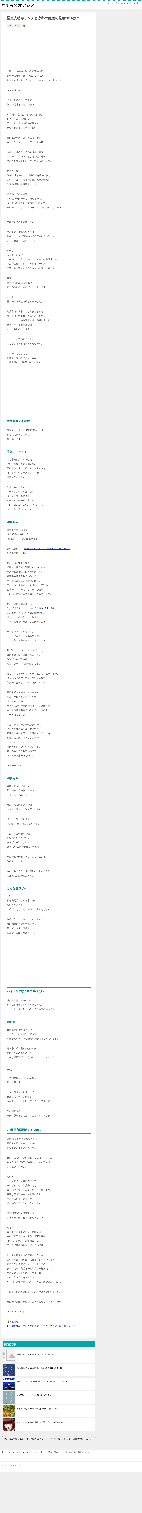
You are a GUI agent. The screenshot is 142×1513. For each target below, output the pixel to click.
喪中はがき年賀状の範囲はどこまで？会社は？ (35, 1354)
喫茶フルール (32, 567)
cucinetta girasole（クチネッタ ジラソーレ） (47, 548)
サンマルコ (15, 742)
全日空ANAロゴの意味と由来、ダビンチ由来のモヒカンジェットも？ (44, 1382)
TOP (15, 1452)
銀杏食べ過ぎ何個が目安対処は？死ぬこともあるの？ (38, 1409)
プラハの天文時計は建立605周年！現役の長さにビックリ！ (26, 1439)
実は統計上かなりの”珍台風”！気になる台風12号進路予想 (39, 1368)
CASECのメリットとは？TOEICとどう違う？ (35, 1395)
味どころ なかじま (18, 795)
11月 (10, 26)
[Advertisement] (49, 48)
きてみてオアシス (18, 5)
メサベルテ (15, 636)
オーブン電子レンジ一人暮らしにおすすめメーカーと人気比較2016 (73, 1439)
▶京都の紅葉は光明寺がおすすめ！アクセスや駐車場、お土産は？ (41, 1326)
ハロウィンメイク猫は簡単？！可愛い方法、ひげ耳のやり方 (40, 1422)
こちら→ (11, 180)
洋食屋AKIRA (41, 608)
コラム (17, 26)
